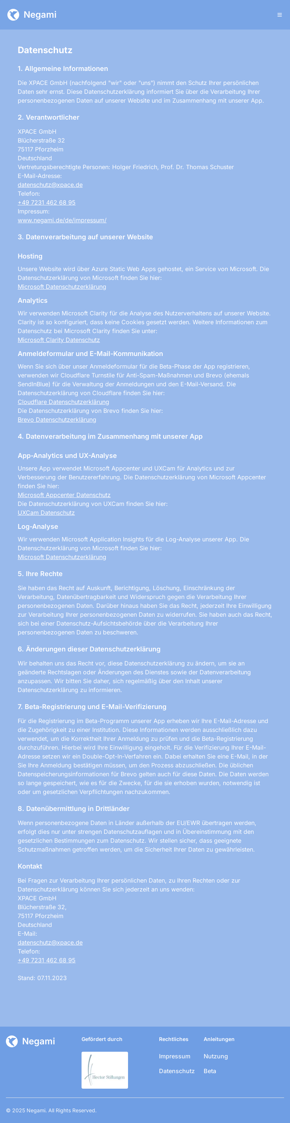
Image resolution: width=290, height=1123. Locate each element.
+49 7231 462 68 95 (47, 202)
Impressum (174, 1056)
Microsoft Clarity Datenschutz (59, 339)
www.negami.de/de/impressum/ (62, 220)
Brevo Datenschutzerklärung (57, 419)
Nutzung (216, 1056)
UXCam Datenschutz (46, 512)
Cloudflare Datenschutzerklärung (63, 401)
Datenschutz (177, 1071)
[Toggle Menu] (280, 15)
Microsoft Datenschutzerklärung (62, 286)
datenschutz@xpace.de (50, 184)
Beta (210, 1071)
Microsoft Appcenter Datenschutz (64, 495)
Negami (36, 1110)
